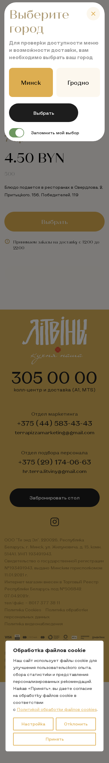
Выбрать (43, 113)
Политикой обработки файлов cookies (57, 709)
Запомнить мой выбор (44, 133)
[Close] (93, 13)
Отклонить (76, 723)
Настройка (33, 723)
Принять (54, 738)
